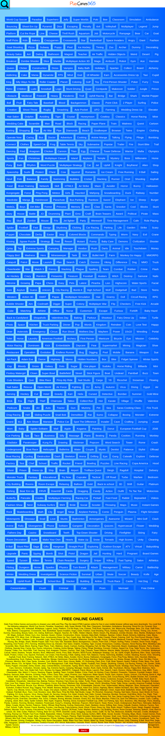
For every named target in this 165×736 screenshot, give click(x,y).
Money (155, 248)
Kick (47, 345)
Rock (9, 511)
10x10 (128, 331)
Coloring (76, 82)
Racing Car (82, 498)
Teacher (82, 54)
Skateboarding (25, 511)
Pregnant (132, 553)
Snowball (46, 88)
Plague (80, 269)
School (42, 463)
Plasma (132, 511)
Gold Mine (152, 394)
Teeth (66, 532)
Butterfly (11, 498)
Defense (154, 456)
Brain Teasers (103, 213)
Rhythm (31, 165)
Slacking (101, 179)
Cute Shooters (15, 380)
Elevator (153, 109)
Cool (133, 206)
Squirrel (75, 172)
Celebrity (154, 338)
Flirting (10, 567)
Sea (108, 407)
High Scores (126, 539)
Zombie (31, 220)
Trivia (156, 82)
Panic (25, 553)
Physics (63, 567)
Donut (110, 428)
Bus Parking (77, 199)
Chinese (94, 151)
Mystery (114, 158)
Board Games (150, 553)
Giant (142, 40)
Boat (107, 373)
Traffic (54, 463)
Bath (19, 165)
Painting (97, 428)
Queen (10, 68)
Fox (20, 401)
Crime (144, 269)
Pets (71, 283)
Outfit (121, 491)
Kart (70, 394)
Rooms (29, 484)
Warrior (129, 151)
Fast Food (111, 498)
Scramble (34, 123)
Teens (155, 290)
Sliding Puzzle (42, 414)
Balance (31, 179)
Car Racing (92, 227)
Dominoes (33, 345)
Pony (9, 165)
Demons (123, 241)
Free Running (126, 172)
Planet (64, 82)
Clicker (23, 68)
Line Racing (120, 463)
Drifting (94, 456)
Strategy (45, 241)
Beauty (135, 574)
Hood (156, 463)
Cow (63, 172)
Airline (98, 581)
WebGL (10, 206)
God (79, 75)
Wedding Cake (15, 123)
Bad (134, 290)
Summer (137, 394)
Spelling (93, 269)
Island (74, 158)
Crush (42, 588)
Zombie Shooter (30, 61)
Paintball (133, 373)
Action (109, 491)
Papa (38, 283)
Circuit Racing (139, 296)
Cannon (62, 151)
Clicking (76, 227)
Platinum (154, 484)
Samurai (142, 276)
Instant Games (150, 505)
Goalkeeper (100, 130)
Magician (141, 345)
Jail (95, 553)
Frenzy (52, 269)
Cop (9, 366)
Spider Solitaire (39, 428)
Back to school (105, 484)
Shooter (154, 241)
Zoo (111, 47)
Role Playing (151, 220)
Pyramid (47, 26)
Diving (134, 387)
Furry (145, 82)
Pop (77, 324)
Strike (143, 227)
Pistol (71, 553)
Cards (69, 491)
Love (53, 518)
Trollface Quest (92, 470)
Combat (118, 269)
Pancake (26, 498)
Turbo (125, 477)
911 (20, 421)
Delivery (153, 470)
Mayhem (103, 331)
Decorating (152, 47)
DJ (87, 387)
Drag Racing (13, 414)
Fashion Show (14, 505)
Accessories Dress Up (126, 75)
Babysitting (152, 546)
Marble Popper (150, 95)
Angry (131, 40)
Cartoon (153, 123)
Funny (93, 241)
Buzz (145, 373)
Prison (23, 470)
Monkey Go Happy (130, 255)
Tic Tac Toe (135, 491)
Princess (61, 206)
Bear (137, 33)
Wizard (128, 518)
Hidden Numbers (87, 359)
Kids (25, 40)
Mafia (141, 151)
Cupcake (81, 477)
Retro (9, 88)
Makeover (117, 88)
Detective (107, 394)
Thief (42, 401)
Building (84, 581)
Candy (97, 491)
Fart (36, 130)
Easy (61, 283)
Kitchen (34, 324)
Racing (82, 123)
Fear (94, 345)
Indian (143, 317)
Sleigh (110, 470)
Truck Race (113, 581)
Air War (47, 130)
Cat (89, 165)
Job (96, 33)
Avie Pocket (81, 109)
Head (39, 581)
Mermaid (123, 588)
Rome (142, 442)
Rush (94, 248)
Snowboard (49, 532)
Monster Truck (15, 477)
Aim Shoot (33, 421)
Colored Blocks (77, 234)
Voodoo (82, 248)
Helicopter (49, 449)
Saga (36, 546)
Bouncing (12, 26)
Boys (22, 206)
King (8, 82)
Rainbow (93, 199)
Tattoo (71, 401)
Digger (56, 303)
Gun (73, 407)
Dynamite (48, 75)
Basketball (96, 40)
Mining (126, 345)
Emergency (39, 331)
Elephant (120, 199)
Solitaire (63, 525)
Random (41, 276)
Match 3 (39, 269)
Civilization (139, 241)
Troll (81, 95)
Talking (116, 137)
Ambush (110, 61)
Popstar (108, 144)
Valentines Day (60, 317)
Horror (124, 186)
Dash (57, 456)
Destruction (43, 456)
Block (70, 123)
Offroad (154, 449)
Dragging (83, 491)
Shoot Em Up (29, 26)
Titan (74, 151)
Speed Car (39, 144)
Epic (105, 456)
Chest (52, 172)
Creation (12, 109)
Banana (129, 352)
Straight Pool (76, 546)
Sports (10, 158)
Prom (102, 588)
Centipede (101, 88)
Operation (29, 352)
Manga (26, 199)
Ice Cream (107, 172)
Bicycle (118, 338)
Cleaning (153, 539)
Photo (9, 324)
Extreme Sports (35, 248)
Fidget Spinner (129, 359)
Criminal (63, 588)
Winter (10, 574)
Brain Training (26, 186)
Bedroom (153, 477)
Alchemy (153, 68)
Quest (140, 123)
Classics (120, 116)
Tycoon (23, 560)
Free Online (148, 588)
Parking (108, 227)
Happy (155, 324)
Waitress (127, 123)
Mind (70, 75)
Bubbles (74, 179)
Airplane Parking (88, 511)
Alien (145, 165)
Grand (9, 421)
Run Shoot (68, 331)
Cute (83, 588)
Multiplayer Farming (59, 498)
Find (22, 151)
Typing (112, 234)
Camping (53, 248)
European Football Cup (133, 428)
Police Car (63, 421)
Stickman (78, 442)
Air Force (61, 387)
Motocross (152, 491)
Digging (93, 352)
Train (114, 123)
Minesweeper (58, 255)
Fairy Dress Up (125, 317)
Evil (145, 234)
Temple (101, 158)
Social (83, 505)
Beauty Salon (14, 54)
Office (56, 310)
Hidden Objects (116, 54)
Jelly (65, 19)
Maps (123, 505)
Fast (35, 227)
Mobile (116, 352)
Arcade (155, 303)
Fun (21, 158)
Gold (90, 484)
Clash (155, 518)
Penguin (118, 511)
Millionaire (141, 158)
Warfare (138, 477)
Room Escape (46, 484)
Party (83, 220)
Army (98, 387)
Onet (127, 179)
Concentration (18, 588)
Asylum (21, 290)
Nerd (30, 505)
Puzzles (104, 463)
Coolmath (42, 303)
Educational (49, 477)
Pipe (58, 130)
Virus (123, 387)
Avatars (102, 276)
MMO (144, 262)
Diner (9, 331)
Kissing (10, 241)
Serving (11, 394)
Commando (97, 234)
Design (47, 227)
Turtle (155, 317)
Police (154, 102)
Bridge (121, 95)
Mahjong (94, 192)
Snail (42, 518)
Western (11, 296)
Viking (107, 262)
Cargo (99, 380)
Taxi (145, 75)
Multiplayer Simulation (77, 296)
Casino (32, 532)
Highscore (121, 283)
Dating (39, 54)
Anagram (34, 151)
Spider (10, 227)
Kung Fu (47, 442)
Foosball (88, 276)
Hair (98, 296)
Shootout (107, 317)
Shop (156, 165)
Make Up (83, 539)
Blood (62, 102)
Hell (27, 414)
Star (83, 40)
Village (125, 401)
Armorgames (96, 518)
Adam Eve (27, 359)
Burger (155, 199)
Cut (36, 394)
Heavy (54, 95)
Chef (31, 463)
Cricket (88, 179)
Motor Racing (14, 345)
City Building (13, 484)
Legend (143, 26)
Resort (68, 241)
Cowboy (105, 116)
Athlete (42, 310)
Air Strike (84, 186)
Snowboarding (112, 192)
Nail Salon (12, 387)
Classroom (118, 19)
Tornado (109, 539)
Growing (25, 283)
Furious (118, 310)
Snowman (138, 380)
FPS (60, 75)
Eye (129, 338)
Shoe (155, 345)
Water (77, 449)
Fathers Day (14, 532)
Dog (134, 262)
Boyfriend (132, 165)
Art (38, 407)
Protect (39, 172)
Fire (131, 144)
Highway (55, 359)
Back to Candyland (17, 317)
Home (155, 158)
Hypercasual (125, 525)
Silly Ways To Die (25, 82)
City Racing (62, 290)
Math (40, 511)
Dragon (84, 553)
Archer (122, 47)
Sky (80, 144)
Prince (155, 88)
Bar (111, 95)
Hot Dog (143, 581)
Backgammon (78, 102)
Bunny (137, 186)
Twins (129, 130)
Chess (49, 283)
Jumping (143, 421)
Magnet (68, 54)
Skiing (141, 532)
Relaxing (64, 484)
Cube (11, 310)
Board (140, 68)
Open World (44, 387)
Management (110, 567)
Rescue (28, 387)
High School (94, 290)
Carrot (138, 567)
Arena (82, 456)
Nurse (69, 310)
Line (42, 33)
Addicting (11, 75)
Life (120, 227)
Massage (74, 435)
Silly (61, 435)
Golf (88, 82)
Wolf (108, 290)
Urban (98, 574)
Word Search (112, 442)
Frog (52, 144)
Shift (129, 484)
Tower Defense (112, 151)
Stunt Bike (143, 144)
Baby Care (108, 241)
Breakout (11, 61)
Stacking (66, 269)
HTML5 (69, 186)
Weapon (144, 352)
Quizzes (108, 525)
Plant (68, 213)
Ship (51, 470)
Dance (42, 359)
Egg (83, 151)
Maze (98, 186)
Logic (59, 88)
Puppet (10, 234)
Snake (26, 407)
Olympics (153, 151)
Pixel (70, 47)
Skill (57, 186)
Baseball (48, 102)
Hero (43, 255)
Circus (54, 331)
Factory (10, 463)
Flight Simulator (150, 511)
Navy (135, 234)
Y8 (110, 380)
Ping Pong (41, 192)
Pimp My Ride (64, 380)
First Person (87, 338)
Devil (9, 179)
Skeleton (70, 456)
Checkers (125, 303)
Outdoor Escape (112, 546)
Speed (10, 560)
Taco (36, 435)
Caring (30, 137)
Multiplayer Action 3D (78, 61)
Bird (87, 206)
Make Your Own (52, 539)
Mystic (102, 449)
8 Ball (9, 546)
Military (127, 567)
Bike (113, 359)
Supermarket (109, 345)
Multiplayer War (98, 303)
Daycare (80, 345)
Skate (110, 574)
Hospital (138, 470)
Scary (155, 227)
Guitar (140, 484)
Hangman (58, 546)
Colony (80, 303)
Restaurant (13, 352)
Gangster (77, 525)
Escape (103, 310)
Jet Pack (11, 359)
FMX (9, 581)
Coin (128, 324)
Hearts (69, 539)
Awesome (114, 518)
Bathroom (53, 54)
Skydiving (61, 227)
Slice (46, 61)
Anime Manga (99, 137)
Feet (57, 241)
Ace (142, 61)
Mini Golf (142, 518)
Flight (31, 401)
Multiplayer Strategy (71, 165)
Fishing (11, 491)
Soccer (122, 574)
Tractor (61, 407)
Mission (139, 338)
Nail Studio (84, 380)
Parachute (59, 199)
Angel (60, 511)
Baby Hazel (150, 310)
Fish (19, 179)
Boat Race (32, 449)
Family (44, 179)
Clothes (24, 144)
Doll (123, 296)
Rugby (47, 109)
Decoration (93, 525)
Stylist (141, 449)
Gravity (59, 394)
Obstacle (11, 95)
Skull (19, 220)
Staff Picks (12, 40)
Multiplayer (127, 26)
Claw (97, 206)
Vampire (68, 68)
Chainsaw (56, 401)
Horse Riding (124, 366)
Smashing (62, 109)
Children (21, 88)
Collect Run (86, 401)
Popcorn (94, 442)
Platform (11, 33)
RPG (155, 296)
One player (90, 366)
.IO (42, 213)
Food (10, 186)
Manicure (104, 338)
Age (156, 574)
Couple (90, 449)
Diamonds (72, 130)
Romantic (90, 172)
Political (132, 213)
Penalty (87, 26)
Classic (96, 102)
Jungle (143, 88)
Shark (133, 95)
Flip (113, 303)
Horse (20, 338)
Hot (101, 401)
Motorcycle (109, 33)
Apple (67, 428)
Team (106, 269)
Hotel (46, 394)
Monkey (154, 435)
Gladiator (12, 442)
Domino (95, 262)
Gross (35, 366)
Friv (56, 220)
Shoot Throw (30, 109)
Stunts (64, 518)
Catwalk (127, 456)
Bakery (36, 40)
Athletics (153, 560)
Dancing (11, 151)
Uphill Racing (96, 95)
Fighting (76, 387)
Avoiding (44, 116)
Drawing (62, 442)
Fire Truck (152, 407)
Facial (155, 283)
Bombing (153, 137)
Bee (105, 19)
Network (44, 186)
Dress (55, 68)
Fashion (154, 40)
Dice (59, 26)
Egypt (146, 387)
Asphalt (154, 179)
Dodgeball (121, 290)
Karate (112, 401)
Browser (116, 130)
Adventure (66, 137)
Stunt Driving (73, 88)
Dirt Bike (35, 206)
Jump (155, 26)
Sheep (142, 199)
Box (104, 359)
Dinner (66, 324)
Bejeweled (140, 498)
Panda (112, 435)
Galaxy (49, 366)
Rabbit (125, 498)
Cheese (53, 33)
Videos (155, 498)
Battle (32, 213)
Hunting (106, 553)
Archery (71, 338)
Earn (106, 75)
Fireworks (56, 276)
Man (47, 123)
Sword (106, 199)
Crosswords (69, 40)
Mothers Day (86, 331)
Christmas (34, 158)
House (20, 213)
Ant (29, 54)
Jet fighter (69, 220)
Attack (94, 567)
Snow (96, 539)
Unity (141, 539)
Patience (129, 449)
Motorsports (13, 518)
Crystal (71, 116)
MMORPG (152, 255)
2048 (155, 428)
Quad (88, 88)
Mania (34, 75)
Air (156, 387)
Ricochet (122, 380)
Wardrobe (11, 199)
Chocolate (25, 234)
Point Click (112, 102)
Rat (90, 414)
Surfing (142, 102)
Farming (110, 109)
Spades (50, 567)
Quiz (31, 380)
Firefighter (125, 532)
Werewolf (96, 220)
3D (120, 484)
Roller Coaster (48, 82)
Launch (47, 262)
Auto (48, 407)
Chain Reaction (66, 560)
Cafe (136, 220)
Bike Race (45, 380)
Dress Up (37, 470)
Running (140, 435)
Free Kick (140, 303)
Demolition (77, 414)
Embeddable (63, 345)
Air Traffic (97, 54)
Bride (73, 505)
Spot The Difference (85, 421)
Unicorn (46, 290)
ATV (128, 546)
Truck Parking (50, 324)
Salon (140, 560)
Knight (118, 165)
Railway (140, 192)
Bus (41, 137)
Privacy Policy (119, 725)
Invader (105, 421)
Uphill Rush (24, 581)
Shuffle (138, 401)
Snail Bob (60, 414)
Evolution (45, 352)
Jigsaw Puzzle (27, 241)
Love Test (141, 324)
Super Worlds (81, 19)
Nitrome (11, 283)
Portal (155, 331)
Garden (131, 227)
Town (156, 373)
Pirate (144, 213)
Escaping (72, 26)
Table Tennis (67, 144)
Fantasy (32, 477)
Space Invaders (115, 40)
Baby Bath (84, 68)
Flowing (153, 380)
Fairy (155, 532)
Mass (155, 213)
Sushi (27, 172)
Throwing (110, 505)
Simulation (135, 19)
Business (49, 435)
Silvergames (35, 525)
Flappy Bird (13, 255)
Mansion (48, 421)
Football (23, 227)
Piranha (95, 283)
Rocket (66, 463)
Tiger (58, 116)
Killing (110, 560)
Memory (75, 206)
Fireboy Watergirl (16, 373)
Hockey (25, 394)
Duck (128, 192)
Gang (115, 456)
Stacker (70, 581)
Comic (105, 511)
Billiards (142, 366)
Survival (86, 574)
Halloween (152, 186)
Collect (128, 68)
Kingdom (101, 324)
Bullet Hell (98, 255)
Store (144, 290)
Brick (10, 401)
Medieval (26, 95)
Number (154, 192)
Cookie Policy (131, 725)
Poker (134, 82)
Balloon (78, 484)
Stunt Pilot (23, 546)
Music (134, 505)
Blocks (144, 206)
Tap (20, 248)
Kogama (81, 428)
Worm (124, 234)
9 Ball (142, 172)
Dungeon (24, 567)
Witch (115, 276)
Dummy (136, 47)
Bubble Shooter (15, 303)
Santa (108, 206)
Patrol (24, 262)
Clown (33, 373)
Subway (44, 47)
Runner (115, 179)
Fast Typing (125, 560)
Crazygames (51, 40)
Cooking (81, 137)
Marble (57, 61)
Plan (59, 262)
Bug (81, 352)
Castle (129, 581)
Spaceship (13, 172)
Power (116, 331)
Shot (60, 553)
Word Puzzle (47, 165)
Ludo (33, 88)
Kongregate (13, 192)
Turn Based (79, 567)
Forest (48, 206)
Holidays (100, 68)
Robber (131, 269)
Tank (74, 255)
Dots (61, 366)
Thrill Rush (68, 33)
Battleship (153, 567)
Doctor (52, 137)
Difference (121, 262)
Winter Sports (150, 359)
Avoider (110, 186)
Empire (141, 130)
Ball (9, 102)
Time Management (117, 220)
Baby (21, 428)
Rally (21, 525)
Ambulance (152, 19)
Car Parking (13, 435)
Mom (10, 428)
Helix (80, 394)
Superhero (53, 19)
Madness (30, 255)
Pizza (31, 47)
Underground (13, 449)
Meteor (56, 192)
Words (88, 324)
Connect (11, 144)
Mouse (45, 220)
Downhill (56, 491)
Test (21, 463)
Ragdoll (124, 470)
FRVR (42, 491)
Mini (155, 366)
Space (21, 324)
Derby (38, 234)
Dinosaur (30, 518)
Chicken (48, 151)
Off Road (111, 477)
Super (68, 303)
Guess (33, 290)
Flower (140, 525)
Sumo (100, 414)
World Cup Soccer (16, 19)
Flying (128, 137)
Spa (27, 435)
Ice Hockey (84, 47)
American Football (52, 338)
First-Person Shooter (115, 82)
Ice (132, 199)
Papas (55, 296)
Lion (107, 283)
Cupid (155, 75)
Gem (9, 290)
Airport (74, 470)
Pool (105, 352)
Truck (155, 262)
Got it (83, 730)
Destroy (128, 276)
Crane (155, 234)
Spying (37, 553)
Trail (156, 144)
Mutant (81, 241)
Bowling (91, 463)
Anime (10, 525)
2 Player (127, 102)
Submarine (93, 144)
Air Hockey (13, 276)
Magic (97, 61)
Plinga (140, 137)
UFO (96, 109)
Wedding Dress (27, 574)
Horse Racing (139, 116)
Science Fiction (68, 574)
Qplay (9, 248)
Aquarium (84, 33)
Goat (156, 33)
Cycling (29, 456)
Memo (69, 359)
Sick (84, 255)
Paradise (37, 19)
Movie (35, 262)
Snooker (121, 206)
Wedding (154, 525)
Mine (155, 116)
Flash (155, 269)
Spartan (114, 68)
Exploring (93, 546)
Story (9, 213)
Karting (10, 130)
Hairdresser (41, 199)
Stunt (156, 206)
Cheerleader (13, 269)
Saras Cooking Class (129, 407)
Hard (119, 553)
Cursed (93, 394)
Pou (9, 220)
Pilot (155, 581)
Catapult (11, 262)
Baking (78, 317)
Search (70, 262)
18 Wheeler (92, 75)
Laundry (32, 338)
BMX (62, 505)
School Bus (54, 581)
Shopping (24, 130)
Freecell (41, 95)
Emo (78, 213)
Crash (154, 442)
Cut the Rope (27, 33)
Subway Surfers (46, 505)
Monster (139, 414)
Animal (116, 248)
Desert (146, 54)
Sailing (154, 172)
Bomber (122, 394)
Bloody (22, 366)
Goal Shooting (15, 47)
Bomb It (77, 290)
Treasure (73, 276)
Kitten (36, 560)
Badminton (78, 518)
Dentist (115, 449)
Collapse (113, 414)
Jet (97, 165)
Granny (110, 296)
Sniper (97, 560)
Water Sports (139, 283)
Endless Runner (65, 352)
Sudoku (106, 366)
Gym (133, 61)
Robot (122, 61)
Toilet (9, 338)
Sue (156, 352)
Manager (68, 248)
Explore (140, 456)
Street (78, 373)
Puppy (58, 47)
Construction (39, 68)
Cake (24, 75)
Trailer (120, 144)
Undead (119, 373)
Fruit (19, 102)
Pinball (97, 498)
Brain (62, 470)
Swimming (59, 179)
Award (119, 213)
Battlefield (65, 373)
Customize (86, 310)
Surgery (84, 560)
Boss (127, 158)
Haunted (80, 192)
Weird (133, 54)
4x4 (98, 26)
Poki (95, 19)
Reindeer (116, 324)
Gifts (46, 546)
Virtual (138, 546)
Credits (39, 498)
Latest (82, 283)
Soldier (131, 88)
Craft (88, 213)
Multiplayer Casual (55, 158)
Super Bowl (48, 373)
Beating (100, 435)
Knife (146, 574)
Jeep (61, 234)
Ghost (10, 470)
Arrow (37, 567)
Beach (85, 130)
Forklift (134, 310)
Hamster (154, 61)
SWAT (42, 296)
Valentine (153, 401)
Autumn (110, 387)
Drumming (54, 213)
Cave (117, 421)
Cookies (126, 435)
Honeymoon (87, 116)
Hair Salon (13, 116)
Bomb (49, 553)
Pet (98, 407)
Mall (56, 428)
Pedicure (12, 407)
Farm (112, 255)
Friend (78, 463)
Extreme (154, 414)
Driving (108, 532)
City (50, 511)
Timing (100, 47)
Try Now (66, 477)
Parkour (91, 317)
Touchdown (140, 248)
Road (58, 123)
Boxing (126, 414)
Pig (156, 54)
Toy (97, 82)
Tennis (48, 560)
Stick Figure (93, 373)
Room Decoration (16, 539)
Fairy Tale (32, 102)
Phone (50, 525)
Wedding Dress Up (131, 109)
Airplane (87, 158)
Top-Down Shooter (86, 532)
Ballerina (64, 449)
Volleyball (110, 26)
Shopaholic (40, 317)
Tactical (96, 477)
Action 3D (27, 296)
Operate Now (13, 137)
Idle (127, 248)
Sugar (74, 366)
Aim (31, 303)
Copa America (140, 463)
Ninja (71, 511)
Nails (155, 276)
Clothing (154, 130)
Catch (82, 262)
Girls (67, 192)
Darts (105, 248)
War (27, 269)
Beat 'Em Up (27, 491)
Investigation (48, 574)
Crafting (128, 421)
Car (147, 33)
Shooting (140, 179)
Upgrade (11, 553)
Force (27, 192)
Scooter (96, 505)
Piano (87, 435)
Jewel (155, 421)
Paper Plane (98, 123)
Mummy (86, 407)
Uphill (107, 165)
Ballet (34, 539)
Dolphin (29, 116)
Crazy (27, 276)
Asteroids (22, 331)
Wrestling (142, 331)
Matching (26, 310)
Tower (129, 442)
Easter (50, 234)
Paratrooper (30, 442)
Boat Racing (13, 456)
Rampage (124, 33)
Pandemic (68, 95)
